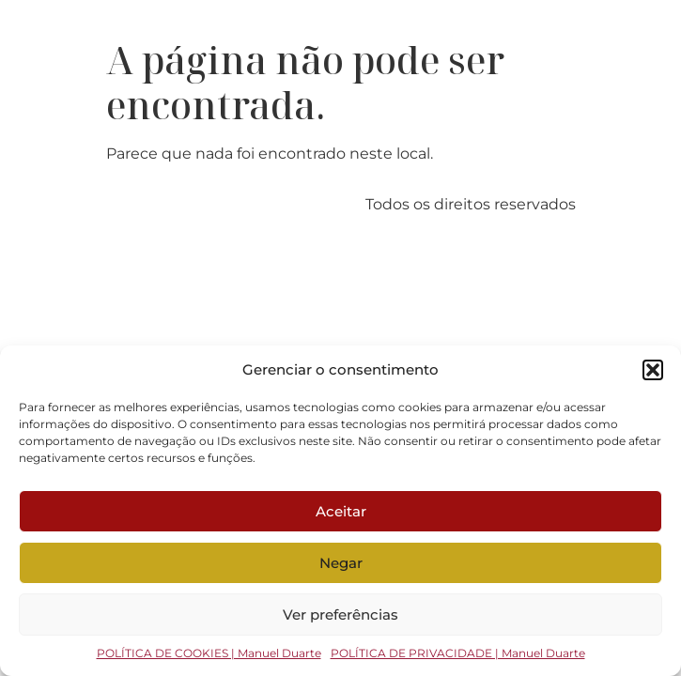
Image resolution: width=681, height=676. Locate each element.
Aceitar (341, 511)
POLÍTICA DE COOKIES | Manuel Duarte (209, 653)
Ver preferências (340, 614)
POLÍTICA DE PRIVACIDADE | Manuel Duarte (458, 653)
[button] (652, 370)
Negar (341, 563)
